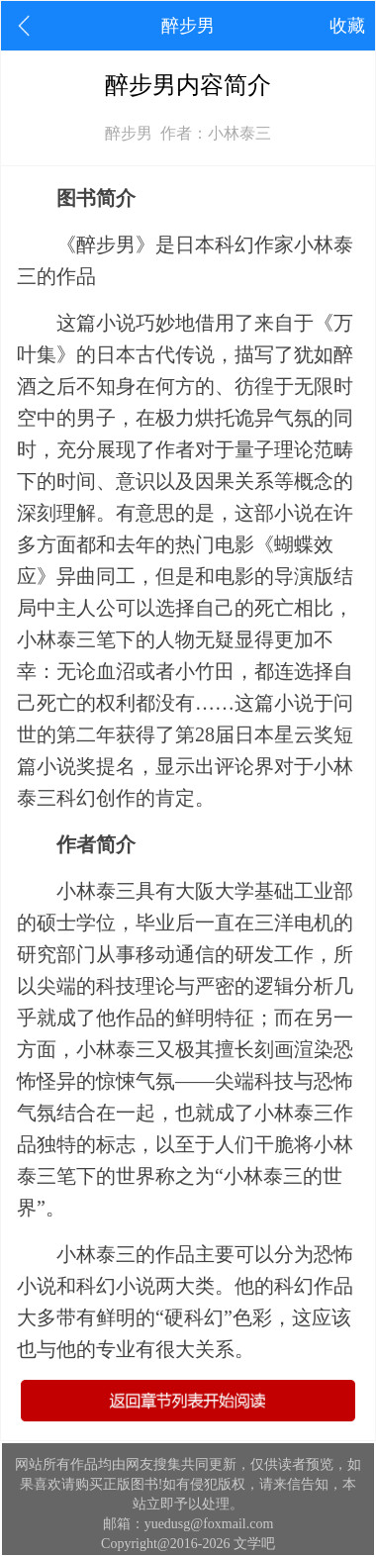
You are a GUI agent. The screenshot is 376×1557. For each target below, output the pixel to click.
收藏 (347, 26)
